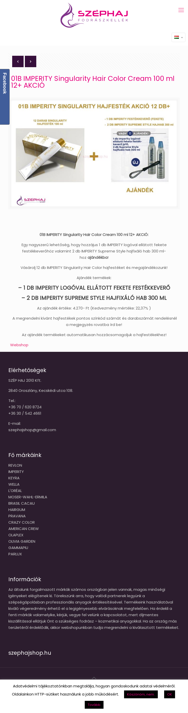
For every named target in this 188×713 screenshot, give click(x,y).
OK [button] (169, 694)
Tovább (94, 704)
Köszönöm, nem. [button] (141, 694)
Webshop (19, 345)
